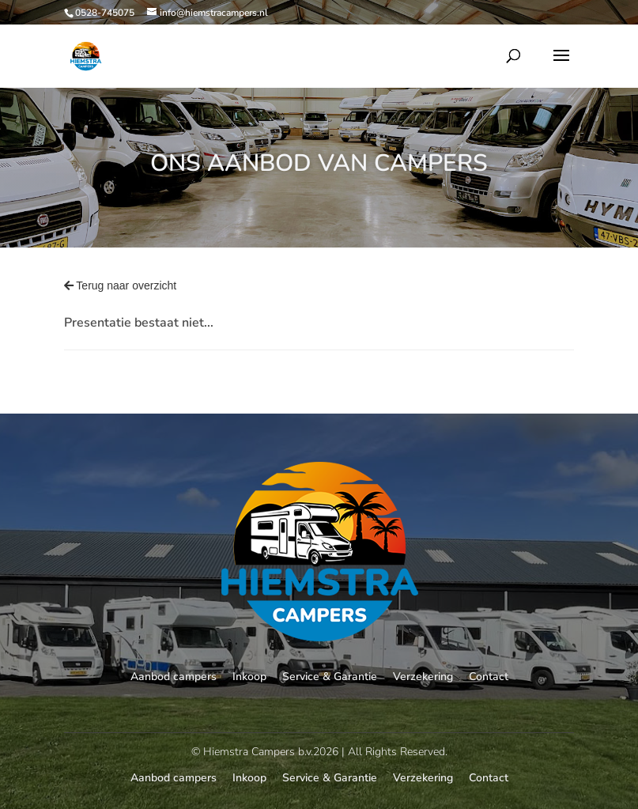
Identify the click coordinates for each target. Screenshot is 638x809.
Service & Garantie (329, 676)
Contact (488, 676)
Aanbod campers (173, 676)
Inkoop (249, 676)
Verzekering (423, 676)
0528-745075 (104, 12)
